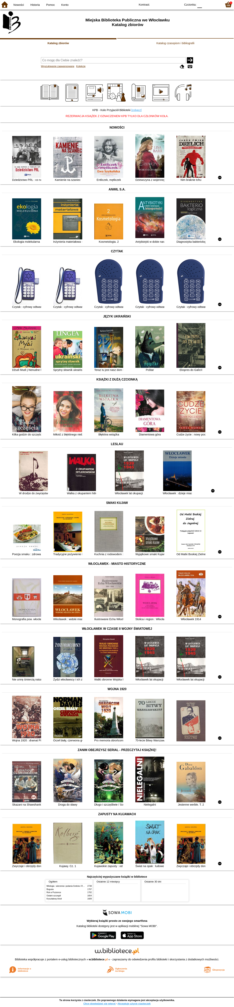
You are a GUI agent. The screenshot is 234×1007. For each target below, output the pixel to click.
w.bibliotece (98, 959)
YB (170, 4)
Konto (65, 4)
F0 (199, 4)
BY (178, 4)
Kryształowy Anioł (54, 899)
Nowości (19, 4)
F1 (206, 4)
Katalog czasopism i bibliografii (175, 43)
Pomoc (50, 4)
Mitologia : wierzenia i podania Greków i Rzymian (68, 886)
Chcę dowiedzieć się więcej (99, 1003)
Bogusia (50, 889)
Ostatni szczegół (54, 896)
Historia (35, 4)
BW (161, 4)
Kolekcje (80, 66)
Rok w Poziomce (54, 892)
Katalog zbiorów (58, 43)
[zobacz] (136, 110)
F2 (215, 4)
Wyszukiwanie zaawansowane (57, 66)
